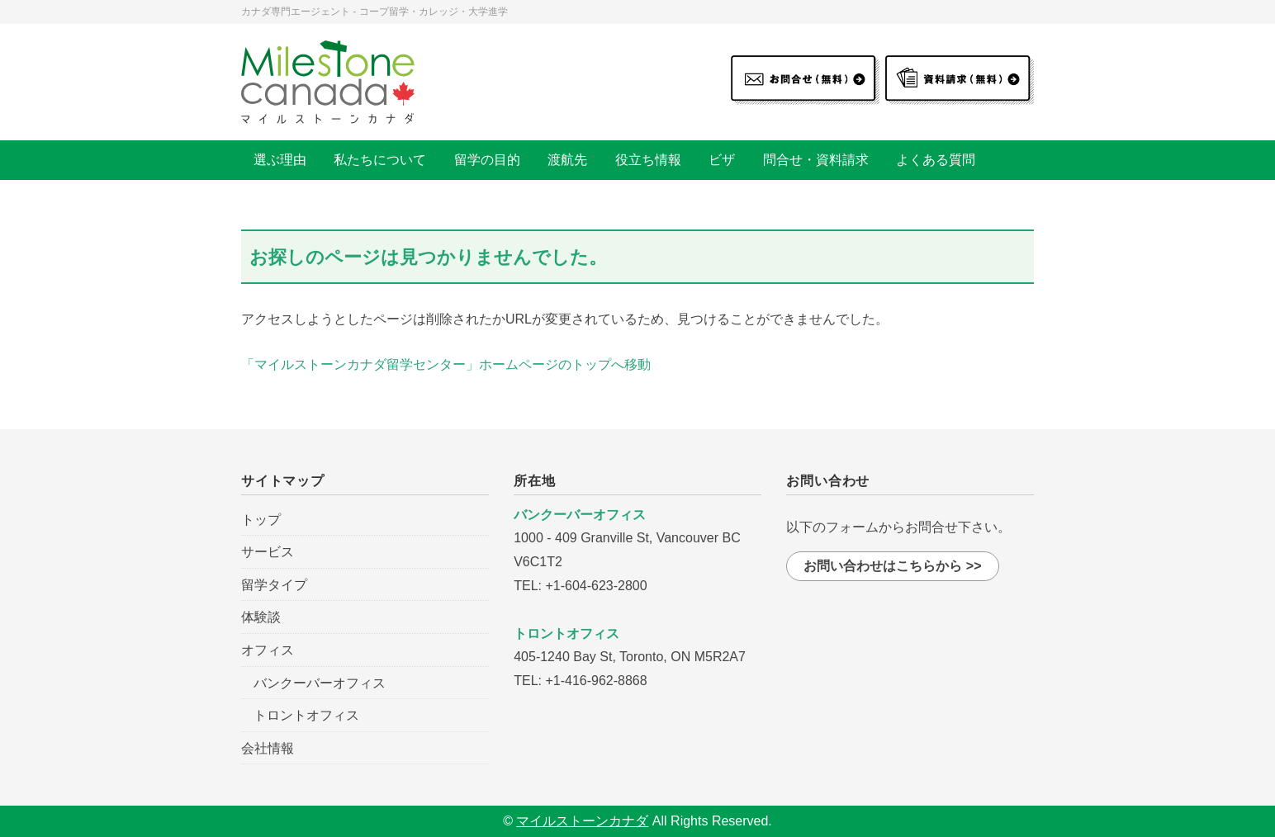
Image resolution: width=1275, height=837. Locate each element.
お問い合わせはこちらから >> (892, 566)
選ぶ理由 (280, 160)
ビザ (722, 160)
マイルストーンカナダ (582, 821)
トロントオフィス (306, 715)
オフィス (267, 650)
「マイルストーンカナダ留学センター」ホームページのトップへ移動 (446, 364)
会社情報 (267, 748)
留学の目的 (487, 160)
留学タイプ (274, 585)
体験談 (261, 617)
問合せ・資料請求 (816, 160)
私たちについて (380, 160)
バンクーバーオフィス (320, 683)
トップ (261, 520)
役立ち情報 (648, 160)
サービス (267, 552)
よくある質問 (935, 160)
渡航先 (567, 160)
